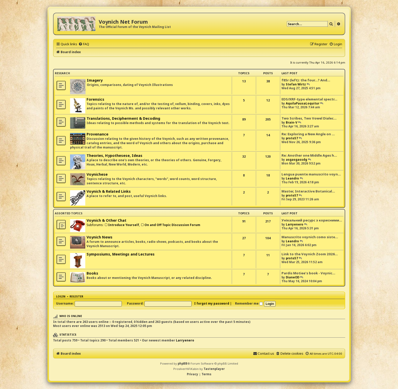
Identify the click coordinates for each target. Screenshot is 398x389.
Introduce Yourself (121, 225)
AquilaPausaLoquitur (302, 103)
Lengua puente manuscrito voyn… (311, 174)
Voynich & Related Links (109, 191)
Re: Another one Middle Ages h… (309, 155)
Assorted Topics (68, 213)
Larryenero (294, 224)
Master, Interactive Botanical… (308, 191)
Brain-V (291, 122)
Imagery (95, 80)
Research (62, 73)
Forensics (95, 99)
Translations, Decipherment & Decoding (123, 118)
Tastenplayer (214, 369)
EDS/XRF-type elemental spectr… (309, 99)
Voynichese (97, 174)
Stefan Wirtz (296, 84)
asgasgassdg (296, 159)
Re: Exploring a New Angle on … (308, 134)
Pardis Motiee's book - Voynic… (308, 273)
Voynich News (99, 237)
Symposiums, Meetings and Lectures (121, 254)
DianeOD (292, 277)
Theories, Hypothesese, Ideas (114, 155)
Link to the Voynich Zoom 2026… (309, 254)
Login (60, 296)
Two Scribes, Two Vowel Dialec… (309, 118)
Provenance (97, 134)
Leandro (292, 178)
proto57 (292, 138)
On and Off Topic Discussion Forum (170, 225)
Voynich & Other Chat (106, 220)
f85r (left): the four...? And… (305, 80)
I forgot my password (211, 303)
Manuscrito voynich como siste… (309, 237)
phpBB (182, 363)
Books (92, 273)
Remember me (249, 303)
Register (76, 296)
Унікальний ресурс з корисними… (311, 220)
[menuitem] (83, 44)
